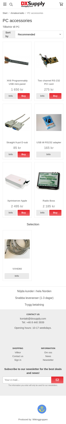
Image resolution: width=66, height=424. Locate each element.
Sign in (17, 360)
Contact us (17, 356)
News (48, 356)
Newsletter (48, 360)
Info (11, 96)
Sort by (8, 34)
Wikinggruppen (40, 419)
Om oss (48, 352)
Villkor (18, 352)
